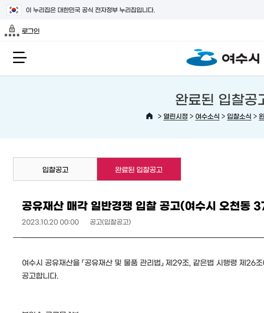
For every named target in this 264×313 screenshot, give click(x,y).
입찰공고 (55, 169)
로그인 (22, 31)
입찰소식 (239, 116)
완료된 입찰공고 (129, 169)
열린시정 (175, 116)
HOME (149, 116)
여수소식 (207, 116)
